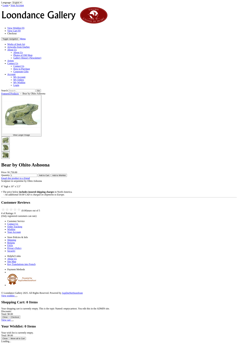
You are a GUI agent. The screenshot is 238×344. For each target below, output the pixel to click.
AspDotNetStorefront (72, 293)
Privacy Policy (14, 248)
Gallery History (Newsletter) (27, 58)
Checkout (12, 33)
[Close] (16, 296)
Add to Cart (44, 175)
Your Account (17, 5)
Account (11, 74)
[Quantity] (23, 175)
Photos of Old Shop (22, 55)
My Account (19, 77)
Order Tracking (14, 226)
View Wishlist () (15, 28)
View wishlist (8, 295)
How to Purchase (21, 69)
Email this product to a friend (15, 178)
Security (11, 251)
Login (5, 5)
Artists (10, 60)
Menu (23, 38)
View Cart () (14, 30)
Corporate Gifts (21, 71)
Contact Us (12, 63)
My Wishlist (19, 82)
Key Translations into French (21, 264)
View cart (6, 320)
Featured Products (10, 93)
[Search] (21, 90)
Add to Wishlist (59, 175)
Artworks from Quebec (18, 47)
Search (4, 90)
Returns (11, 242)
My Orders (18, 79)
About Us (12, 49)
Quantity (5, 175)
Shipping (11, 240)
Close (5, 317)
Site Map (11, 261)
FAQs (10, 245)
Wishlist (11, 229)
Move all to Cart (18, 338)
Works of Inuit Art (16, 44)
